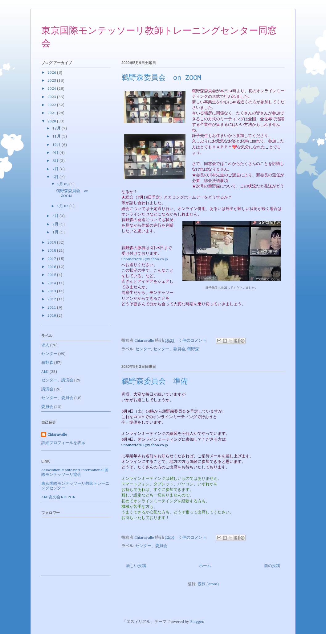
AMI (45, 372)
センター (143, 349)
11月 (57, 136)
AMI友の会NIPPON (58, 497)
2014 (52, 283)
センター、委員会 (169, 349)
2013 (52, 291)
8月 (55, 161)
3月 (55, 216)
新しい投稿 (136, 566)
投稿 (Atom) (208, 584)
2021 (52, 113)
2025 (52, 81)
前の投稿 (272, 566)
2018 (52, 251)
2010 (52, 316)
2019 (52, 243)
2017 (52, 259)
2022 (52, 105)
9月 (55, 153)
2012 (52, 299)
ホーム (205, 566)
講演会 (47, 389)
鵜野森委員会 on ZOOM (161, 78)
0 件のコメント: (193, 341)
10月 (57, 145)
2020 (52, 121)
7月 (55, 169)
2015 (52, 275)
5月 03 (63, 206)
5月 (55, 177)
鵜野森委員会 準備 (154, 381)
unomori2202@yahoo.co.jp (144, 259)
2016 (52, 267)
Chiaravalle (57, 435)
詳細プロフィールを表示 (63, 443)
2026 (52, 73)
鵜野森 (193, 349)
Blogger (196, 622)
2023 (52, 97)
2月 (55, 224)
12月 (57, 128)
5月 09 (63, 184)
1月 (55, 232)
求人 (45, 345)
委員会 (47, 407)
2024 (52, 89)
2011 (52, 308)
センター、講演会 (57, 380)
